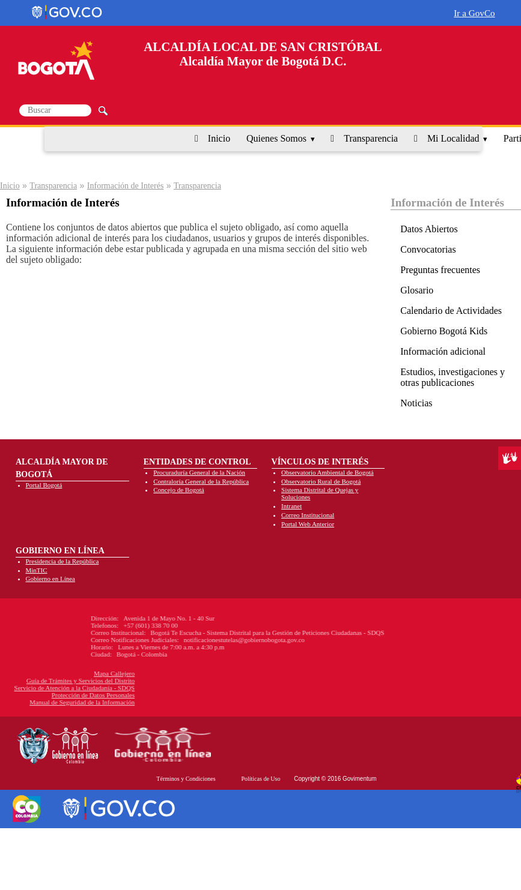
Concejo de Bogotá (178, 489)
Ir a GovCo (474, 13)
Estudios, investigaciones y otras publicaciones (452, 377)
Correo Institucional (307, 515)
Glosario (416, 290)
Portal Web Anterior (307, 524)
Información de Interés (125, 185)
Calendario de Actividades (451, 310)
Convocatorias (427, 249)
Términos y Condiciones (185, 778)
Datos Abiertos (429, 229)
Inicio (219, 138)
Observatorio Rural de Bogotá (321, 481)
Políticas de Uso (260, 778)
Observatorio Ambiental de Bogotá (327, 472)
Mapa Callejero (58, 673)
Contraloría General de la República (201, 481)
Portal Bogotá (44, 485)
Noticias (416, 403)
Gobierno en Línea (50, 578)
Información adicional (443, 351)
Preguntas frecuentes (440, 270)
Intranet (291, 506)
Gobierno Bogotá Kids (443, 331)
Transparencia (371, 138)
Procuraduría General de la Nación (199, 472)
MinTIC (36, 570)
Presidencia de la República (62, 561)
